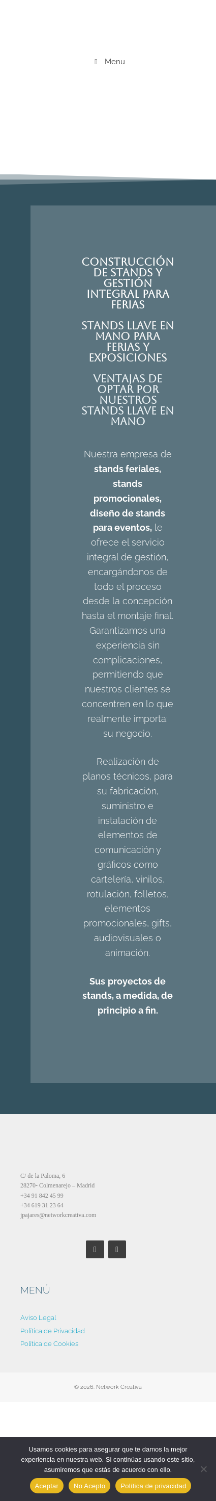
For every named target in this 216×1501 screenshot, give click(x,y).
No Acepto (89, 1486)
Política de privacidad (153, 1486)
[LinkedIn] (117, 1249)
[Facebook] (95, 1249)
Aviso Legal (38, 1318)
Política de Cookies (49, 1344)
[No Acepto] (203, 1469)
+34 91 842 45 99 (42, 1195)
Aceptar (47, 1486)
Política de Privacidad (52, 1331)
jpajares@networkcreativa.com (58, 1215)
